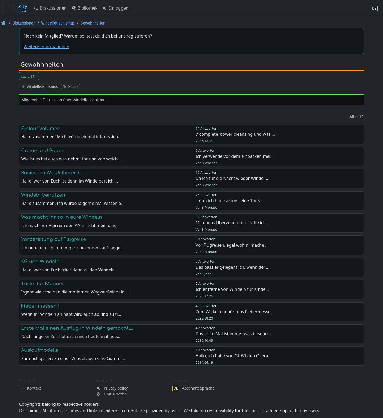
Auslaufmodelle (39, 350)
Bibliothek (84, 8)
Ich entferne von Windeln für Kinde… (232, 289)
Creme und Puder (42, 150)
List (27, 76)
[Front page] (3, 23)
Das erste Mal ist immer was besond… (233, 334)
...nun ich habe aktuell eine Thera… (230, 201)
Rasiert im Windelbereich (51, 172)
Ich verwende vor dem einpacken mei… (234, 156)
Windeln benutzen (43, 195)
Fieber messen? (40, 306)
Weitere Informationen (46, 46)
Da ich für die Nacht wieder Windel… (231, 178)
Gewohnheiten (93, 23)
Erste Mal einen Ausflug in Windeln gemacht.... (77, 328)
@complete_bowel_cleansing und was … (235, 134)
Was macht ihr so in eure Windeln (61, 217)
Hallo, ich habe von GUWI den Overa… (233, 356)
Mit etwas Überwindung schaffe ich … (232, 223)
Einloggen (115, 8)
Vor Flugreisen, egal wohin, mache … (231, 245)
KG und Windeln (40, 261)
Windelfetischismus (58, 23)
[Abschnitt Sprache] (374, 8)
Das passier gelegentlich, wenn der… (231, 267)
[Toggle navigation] (10, 8)
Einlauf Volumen (40, 128)
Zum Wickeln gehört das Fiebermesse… (234, 311)
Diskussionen (50, 8)
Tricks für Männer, (42, 283)
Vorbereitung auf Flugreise (53, 239)
